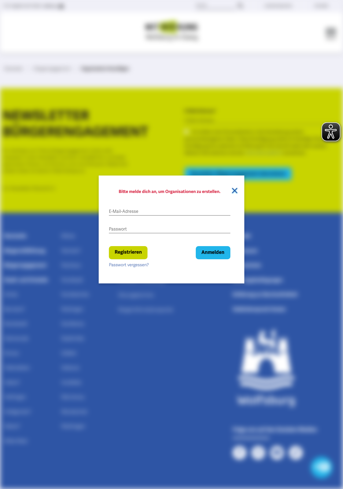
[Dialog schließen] (234, 190)
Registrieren (128, 252)
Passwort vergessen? (129, 265)
